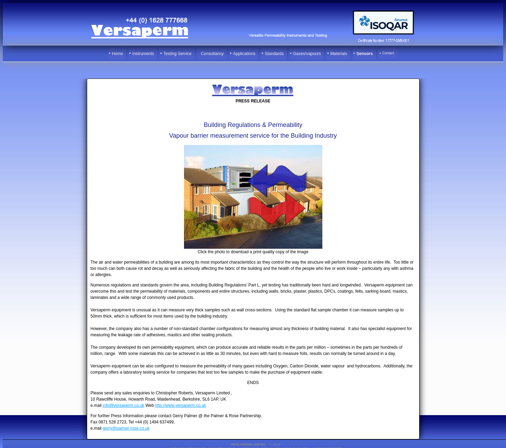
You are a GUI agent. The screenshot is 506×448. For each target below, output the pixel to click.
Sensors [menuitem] (365, 53)
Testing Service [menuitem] (177, 53)
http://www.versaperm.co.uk (180, 405)
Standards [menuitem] (274, 53)
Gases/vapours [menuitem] (307, 53)
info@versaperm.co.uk (123, 405)
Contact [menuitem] (388, 53)
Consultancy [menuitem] (212, 53)
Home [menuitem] (117, 53)
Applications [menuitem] (244, 53)
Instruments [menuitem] (143, 53)
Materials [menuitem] (338, 53)
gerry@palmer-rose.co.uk (126, 428)
